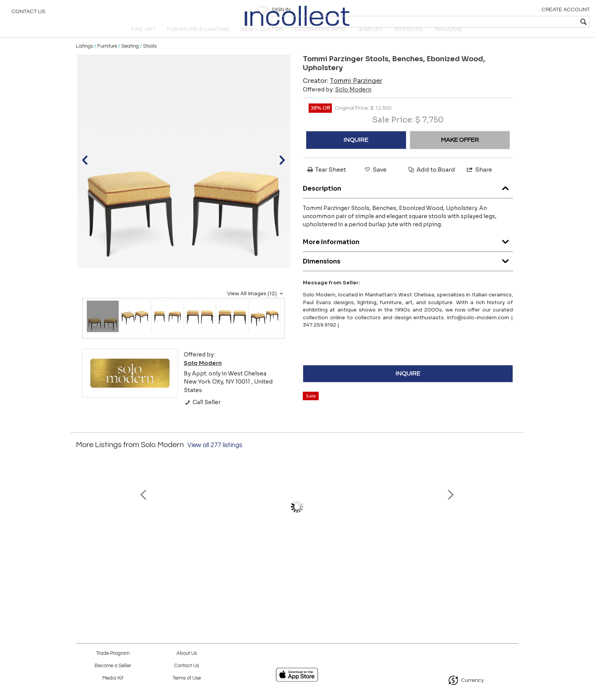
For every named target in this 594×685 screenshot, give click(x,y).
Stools (150, 59)
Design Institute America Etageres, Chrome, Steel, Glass (458, 563)
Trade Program (113, 653)
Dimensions (408, 272)
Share (479, 182)
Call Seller (202, 415)
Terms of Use (187, 678)
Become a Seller (113, 665)
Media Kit (112, 678)
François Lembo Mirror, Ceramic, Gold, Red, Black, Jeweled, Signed (213, 563)
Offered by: (337, 102)
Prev (82, 523)
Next (512, 523)
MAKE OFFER (460, 153)
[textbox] (532, 21)
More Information (408, 253)
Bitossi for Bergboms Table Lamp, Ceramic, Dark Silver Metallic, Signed (376, 563)
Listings (84, 59)
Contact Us (28, 13)
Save (375, 182)
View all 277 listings (214, 457)
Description (408, 199)
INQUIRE (356, 153)
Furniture (107, 59)
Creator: (342, 93)
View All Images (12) (256, 306)
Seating (130, 59)
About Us (186, 653)
